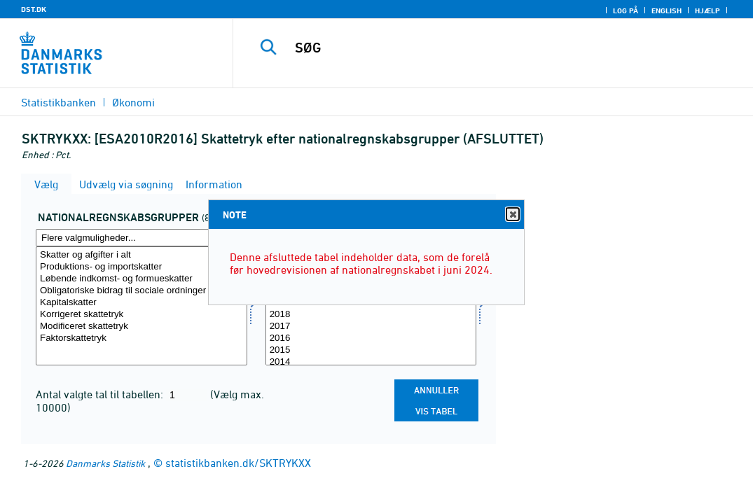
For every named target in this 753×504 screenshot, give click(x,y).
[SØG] (494, 48)
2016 (371, 338)
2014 (371, 362)
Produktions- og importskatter (141, 267)
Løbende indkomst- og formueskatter (141, 279)
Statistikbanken (58, 102)
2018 (371, 315)
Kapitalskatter (141, 303)
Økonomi (133, 102)
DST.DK (33, 9)
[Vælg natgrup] (141, 305)
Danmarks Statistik (105, 463)
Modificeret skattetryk (141, 326)
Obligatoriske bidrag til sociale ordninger (141, 291)
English (666, 10)
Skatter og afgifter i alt (141, 255)
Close (512, 214)
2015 (371, 350)
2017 (371, 326)
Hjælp (707, 10)
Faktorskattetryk (141, 338)
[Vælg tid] (371, 305)
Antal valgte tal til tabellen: (101, 394)
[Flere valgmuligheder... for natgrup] (141, 237)
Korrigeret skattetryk (141, 315)
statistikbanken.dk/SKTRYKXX (238, 462)
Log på (625, 10)
